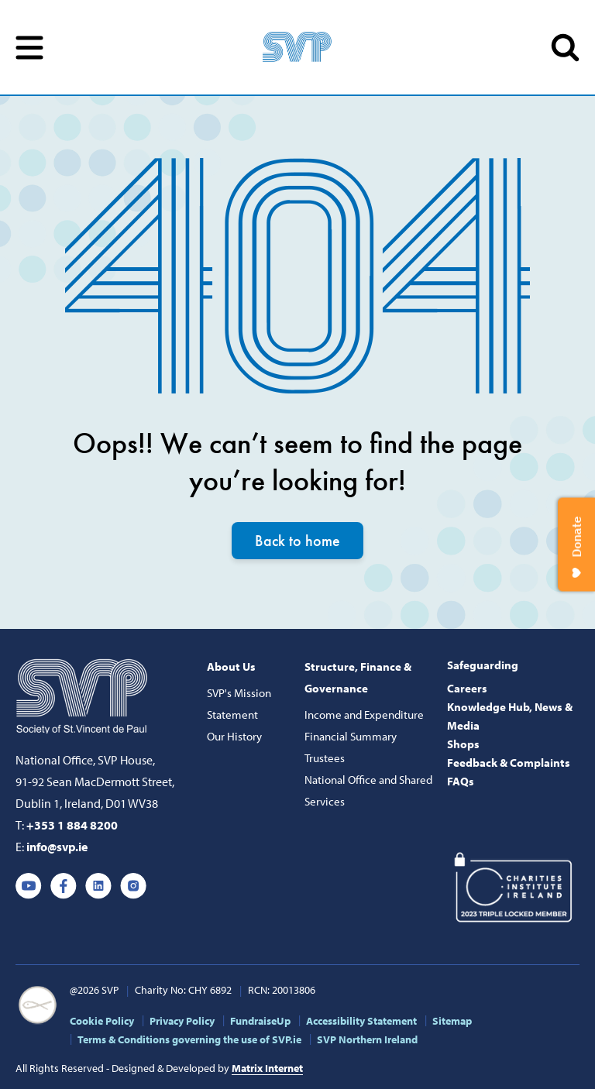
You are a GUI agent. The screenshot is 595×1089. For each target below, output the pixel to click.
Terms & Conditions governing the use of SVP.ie (189, 1039)
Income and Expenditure (364, 714)
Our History (234, 736)
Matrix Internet (267, 1068)
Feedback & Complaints (508, 762)
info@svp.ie (57, 846)
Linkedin (98, 886)
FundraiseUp (260, 1021)
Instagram (133, 886)
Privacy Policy (182, 1021)
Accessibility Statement (361, 1021)
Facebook (63, 886)
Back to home (297, 541)
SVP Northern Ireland (367, 1039)
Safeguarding (482, 665)
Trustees (324, 758)
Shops (463, 744)
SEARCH (565, 47)
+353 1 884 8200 (72, 825)
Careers (467, 688)
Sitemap (452, 1021)
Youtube (28, 886)
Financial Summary (350, 736)
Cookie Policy (102, 1021)
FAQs (460, 781)
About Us (231, 666)
